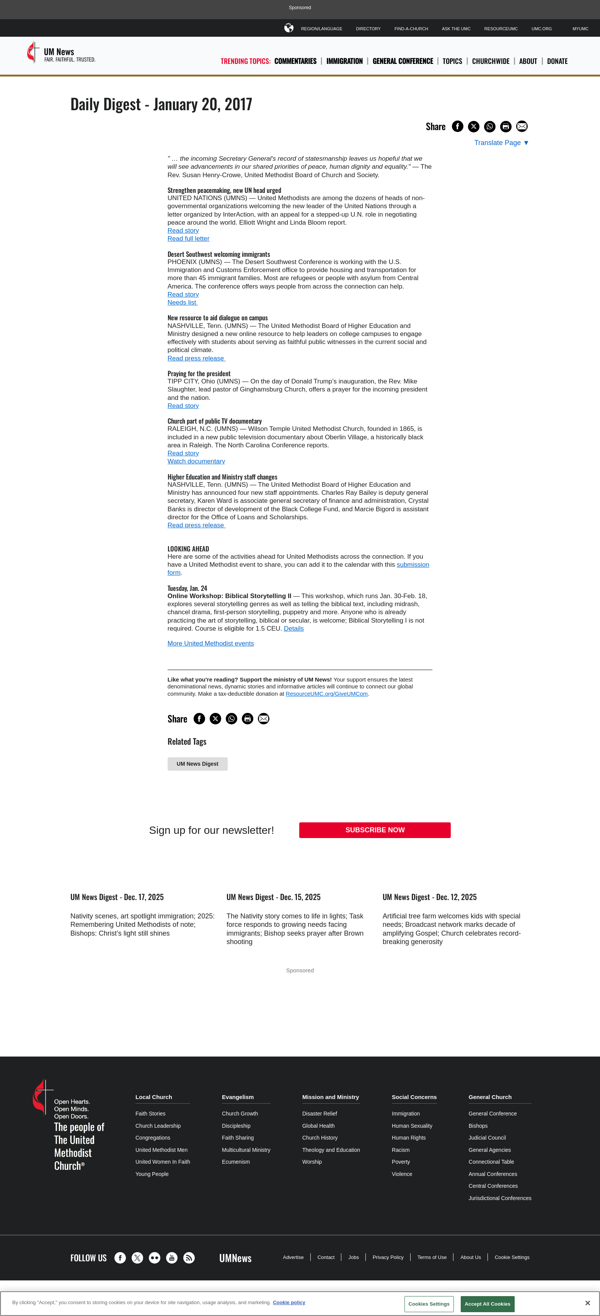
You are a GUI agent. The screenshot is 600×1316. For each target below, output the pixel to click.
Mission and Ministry (330, 1097)
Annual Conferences (493, 1174)
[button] (122, 1258)
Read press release (197, 358)
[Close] (587, 1303)
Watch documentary (196, 461)
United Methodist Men (161, 1150)
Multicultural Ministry (246, 1150)
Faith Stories (150, 1114)
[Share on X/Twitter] (473, 126)
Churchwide (491, 61)
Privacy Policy (388, 1257)
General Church (490, 1097)
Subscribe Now (375, 830)
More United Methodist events (211, 643)
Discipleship (236, 1126)
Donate (557, 61)
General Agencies (490, 1150)
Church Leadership (158, 1126)
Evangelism (238, 1097)
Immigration (344, 61)
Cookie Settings (512, 1257)
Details (294, 628)
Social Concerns (414, 1097)
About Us (470, 1257)
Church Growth (240, 1114)
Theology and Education (331, 1150)
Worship (312, 1162)
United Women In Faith (162, 1162)
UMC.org (542, 28)
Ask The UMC (456, 28)
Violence (402, 1174)
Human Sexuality (412, 1126)
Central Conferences (493, 1186)
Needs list (183, 302)
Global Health (318, 1126)
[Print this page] (506, 126)
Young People (152, 1174)
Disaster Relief (319, 1114)
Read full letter (189, 238)
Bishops (478, 1126)
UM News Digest (197, 764)
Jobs (353, 1257)
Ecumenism (236, 1162)
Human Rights (409, 1138)
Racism (401, 1150)
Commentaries (295, 61)
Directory (368, 28)
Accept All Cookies (488, 1304)
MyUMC (580, 28)
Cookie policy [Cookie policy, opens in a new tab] (289, 1302)
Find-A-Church (411, 28)
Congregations (152, 1138)
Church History (320, 1138)
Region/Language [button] (321, 27)
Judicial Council (487, 1138)
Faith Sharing (238, 1138)
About (528, 61)
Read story (183, 230)
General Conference (403, 61)
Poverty (401, 1162)
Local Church (153, 1097)
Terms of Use (432, 1257)
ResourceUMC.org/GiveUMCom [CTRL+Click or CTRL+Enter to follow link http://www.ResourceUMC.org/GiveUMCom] (327, 693)
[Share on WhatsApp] (490, 126)
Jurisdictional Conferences (500, 1198)
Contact (326, 1257)
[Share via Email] (522, 126)
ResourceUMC (501, 28)
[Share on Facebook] (457, 126)
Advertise (293, 1257)
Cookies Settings (429, 1304)
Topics (452, 61)
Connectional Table (491, 1162)
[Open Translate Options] (502, 143)
